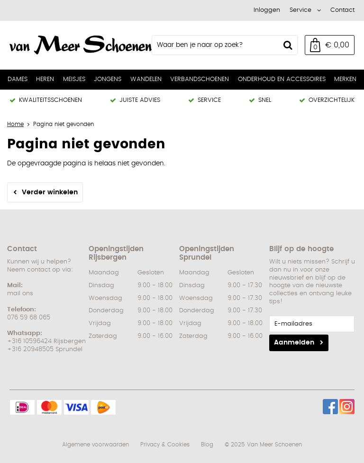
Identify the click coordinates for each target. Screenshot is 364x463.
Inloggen (267, 10)
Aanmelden (294, 342)
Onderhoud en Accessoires (282, 79)
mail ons (20, 294)
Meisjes (74, 79)
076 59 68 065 (28, 318)
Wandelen (146, 79)
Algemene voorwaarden (95, 444)
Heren (45, 79)
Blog (207, 444)
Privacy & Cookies (165, 444)
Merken (345, 79)
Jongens (107, 79)
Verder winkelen (50, 192)
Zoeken (287, 45)
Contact (342, 10)
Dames (17, 79)
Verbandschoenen (199, 79)
